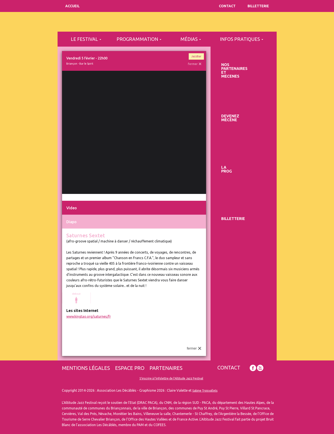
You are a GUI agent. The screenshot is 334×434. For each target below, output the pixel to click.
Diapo (71, 222)
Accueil (72, 6)
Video (71, 208)
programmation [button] (139, 39)
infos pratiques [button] (241, 39)
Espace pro (129, 368)
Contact (227, 6)
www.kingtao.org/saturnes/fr (88, 316)
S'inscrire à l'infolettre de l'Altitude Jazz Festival (171, 378)
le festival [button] (86, 39)
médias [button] (190, 39)
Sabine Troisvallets (205, 390)
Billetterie (258, 6)
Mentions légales (86, 368)
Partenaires (166, 368)
